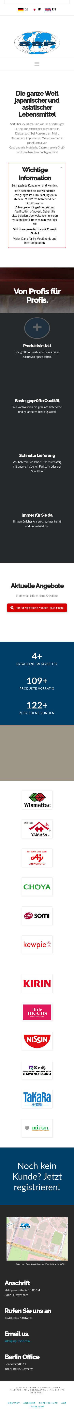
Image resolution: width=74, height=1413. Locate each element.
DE (23, 9)
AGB (64, 1403)
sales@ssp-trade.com (17, 1341)
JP (36, 9)
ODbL (63, 1264)
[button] (37, 64)
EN (50, 9)
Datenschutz (48, 1403)
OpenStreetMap (33, 1264)
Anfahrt (29, 1403)
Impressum (37, 1406)
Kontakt (14, 1403)
